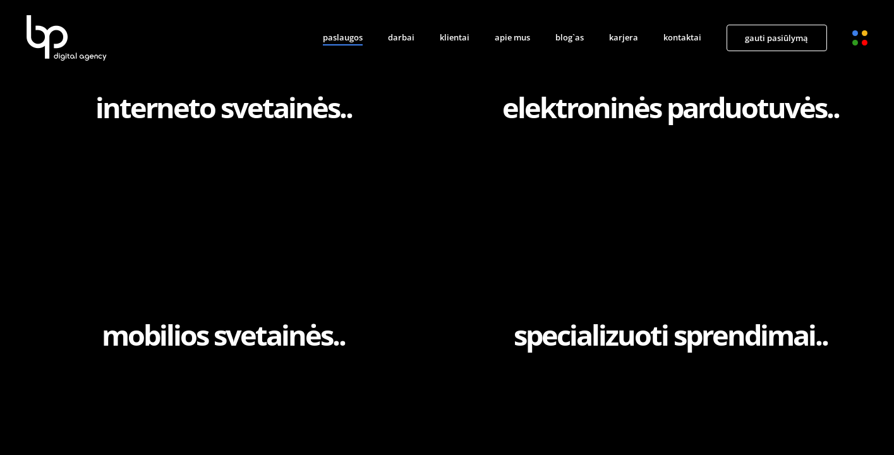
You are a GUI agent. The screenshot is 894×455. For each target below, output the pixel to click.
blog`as (569, 37)
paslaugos (343, 37)
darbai (401, 37)
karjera (623, 37)
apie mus (512, 37)
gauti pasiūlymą (776, 38)
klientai (454, 37)
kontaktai (682, 37)
